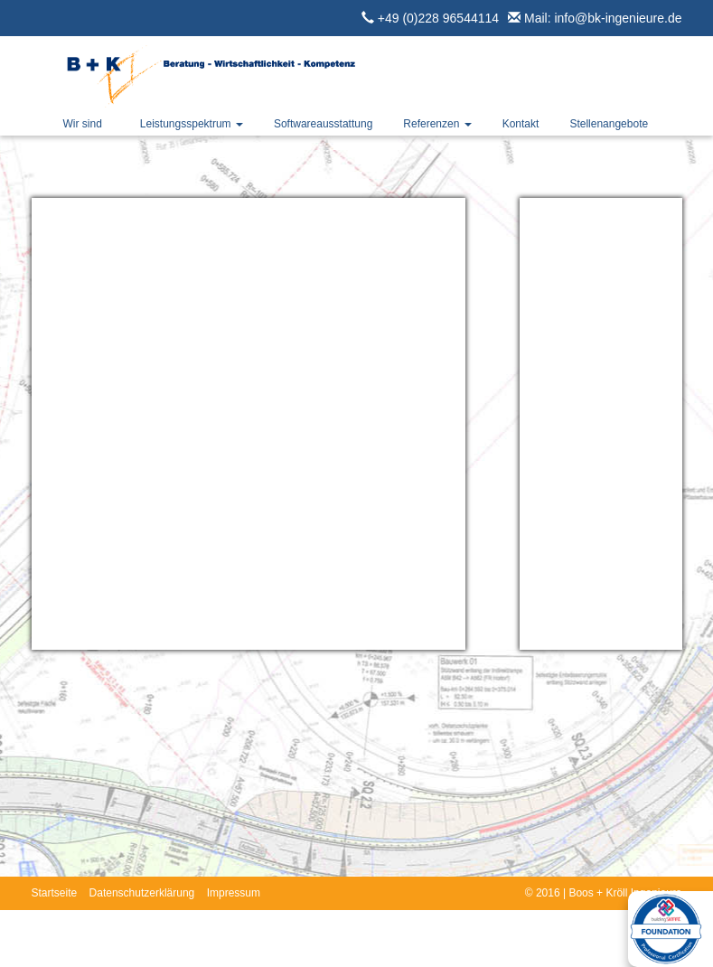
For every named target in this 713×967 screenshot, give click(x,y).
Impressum (233, 893)
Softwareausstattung (323, 123)
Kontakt (520, 123)
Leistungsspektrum (191, 123)
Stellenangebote (608, 123)
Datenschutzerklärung (142, 893)
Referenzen (437, 123)
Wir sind (82, 123)
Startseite (55, 893)
